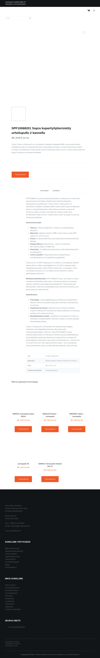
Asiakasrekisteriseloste (14, 551)
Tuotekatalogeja (12, 562)
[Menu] (94, 10)
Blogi (7, 565)
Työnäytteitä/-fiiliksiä (16, 627)
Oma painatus (11, 567)
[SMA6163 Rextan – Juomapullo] (50, 398)
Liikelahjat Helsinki (12, 642)
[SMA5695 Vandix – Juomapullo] (77, 398)
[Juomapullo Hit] (23, 448)
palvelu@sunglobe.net (20, 526)
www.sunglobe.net (13, 531)
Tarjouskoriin (20, 174)
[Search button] (30, 18)
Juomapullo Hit (23, 464)
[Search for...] (16, 18)
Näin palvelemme (12, 548)
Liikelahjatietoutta (12, 557)
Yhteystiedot (10, 559)
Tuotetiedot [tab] (44, 190)
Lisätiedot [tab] (56, 190)
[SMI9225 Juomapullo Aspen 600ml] (23, 398)
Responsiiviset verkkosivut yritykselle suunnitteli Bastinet (57, 654)
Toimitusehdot (11, 554)
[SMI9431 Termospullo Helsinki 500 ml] (50, 448)
